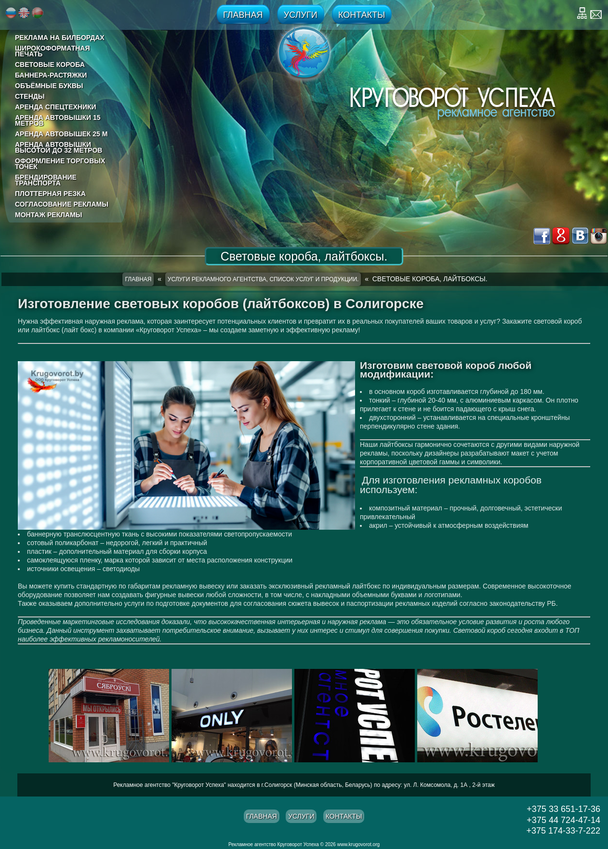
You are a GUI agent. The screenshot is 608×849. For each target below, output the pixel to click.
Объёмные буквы (49, 86)
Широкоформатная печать (52, 51)
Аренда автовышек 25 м (61, 134)
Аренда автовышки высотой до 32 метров (58, 147)
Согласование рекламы (61, 204)
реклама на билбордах (60, 37)
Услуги (300, 15)
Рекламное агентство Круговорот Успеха (273, 844)
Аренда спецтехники (55, 107)
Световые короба (50, 64)
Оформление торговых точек (60, 163)
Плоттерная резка (50, 193)
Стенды (29, 96)
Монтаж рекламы (48, 215)
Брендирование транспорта (46, 180)
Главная (243, 15)
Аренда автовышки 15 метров (58, 120)
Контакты (361, 15)
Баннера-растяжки (51, 75)
